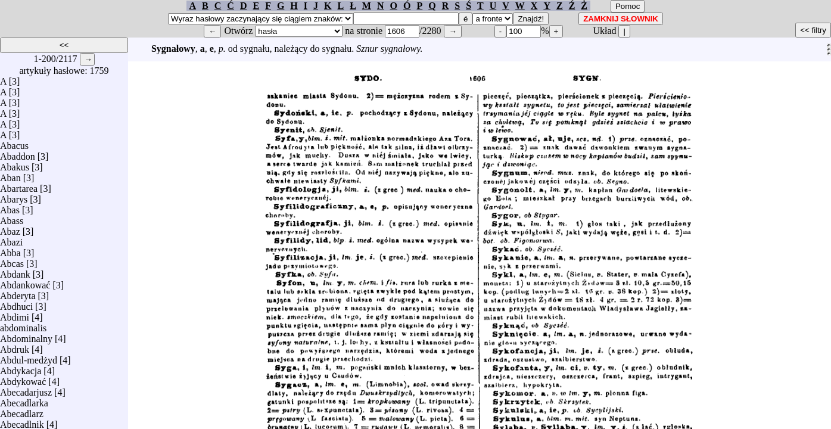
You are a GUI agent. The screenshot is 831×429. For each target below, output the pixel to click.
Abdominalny (26, 336)
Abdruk (14, 346)
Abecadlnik (22, 421)
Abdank (15, 271)
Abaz (10, 228)
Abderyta (18, 293)
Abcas (12, 261)
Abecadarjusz (26, 389)
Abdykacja (20, 368)
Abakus (14, 164)
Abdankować (25, 282)
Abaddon (17, 153)
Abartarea (19, 186)
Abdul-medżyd (28, 357)
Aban (10, 175)
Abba (10, 250)
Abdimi (14, 314)
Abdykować (23, 379)
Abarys (13, 196)
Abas (10, 207)
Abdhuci (16, 304)
